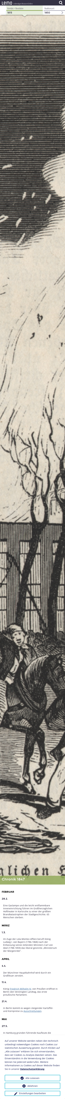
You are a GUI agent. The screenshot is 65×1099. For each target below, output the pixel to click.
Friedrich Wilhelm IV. (21, 988)
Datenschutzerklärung (32, 1069)
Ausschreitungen (32, 1011)
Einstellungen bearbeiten (32, 1093)
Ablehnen (32, 1085)
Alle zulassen (32, 1078)
